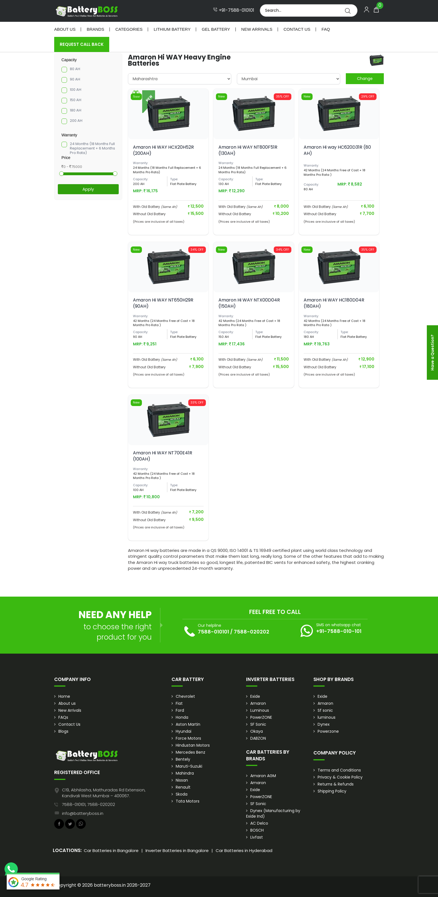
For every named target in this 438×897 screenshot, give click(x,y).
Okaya (256, 731)
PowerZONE (261, 717)
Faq (326, 29)
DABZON (258, 738)
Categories (128, 29)
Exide (255, 696)
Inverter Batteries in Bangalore (177, 850)
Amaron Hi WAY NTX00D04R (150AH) (249, 303)
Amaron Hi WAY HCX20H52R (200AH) (163, 150)
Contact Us (297, 29)
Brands (95, 29)
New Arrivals (256, 29)
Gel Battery (216, 29)
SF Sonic (258, 724)
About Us (64, 29)
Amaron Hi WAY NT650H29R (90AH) (163, 303)
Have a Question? (432, 352)
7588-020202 (251, 631)
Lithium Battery (172, 29)
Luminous (259, 710)
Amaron (258, 703)
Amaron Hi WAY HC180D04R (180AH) (334, 303)
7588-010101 (213, 631)
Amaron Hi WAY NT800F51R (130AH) (247, 150)
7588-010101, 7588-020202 (88, 804)
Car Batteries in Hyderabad (244, 850)
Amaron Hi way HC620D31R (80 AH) (337, 150)
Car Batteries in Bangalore (111, 850)
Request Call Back (82, 44)
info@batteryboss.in (82, 813)
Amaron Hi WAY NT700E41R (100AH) (162, 456)
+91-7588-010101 (233, 10)
